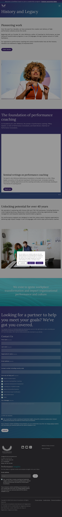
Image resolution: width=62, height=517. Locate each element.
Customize (22, 262)
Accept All (39, 262)
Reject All (31, 262)
